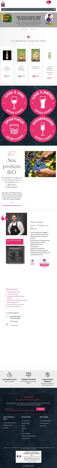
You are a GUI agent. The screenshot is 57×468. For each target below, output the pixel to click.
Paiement (24, 428)
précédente (24, 29)
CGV (23, 431)
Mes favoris (43, 426)
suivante (33, 29)
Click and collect (26, 423)
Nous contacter (25, 420)
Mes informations (44, 423)
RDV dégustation (7, 425)
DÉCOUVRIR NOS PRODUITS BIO (12, 205)
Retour (23, 426)
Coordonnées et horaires (9, 422)
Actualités (5, 428)
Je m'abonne (41, 409)
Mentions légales (26, 433)
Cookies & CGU (25, 438)
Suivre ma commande (45, 420)
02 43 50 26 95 (14, 325)
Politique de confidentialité (28, 436)
